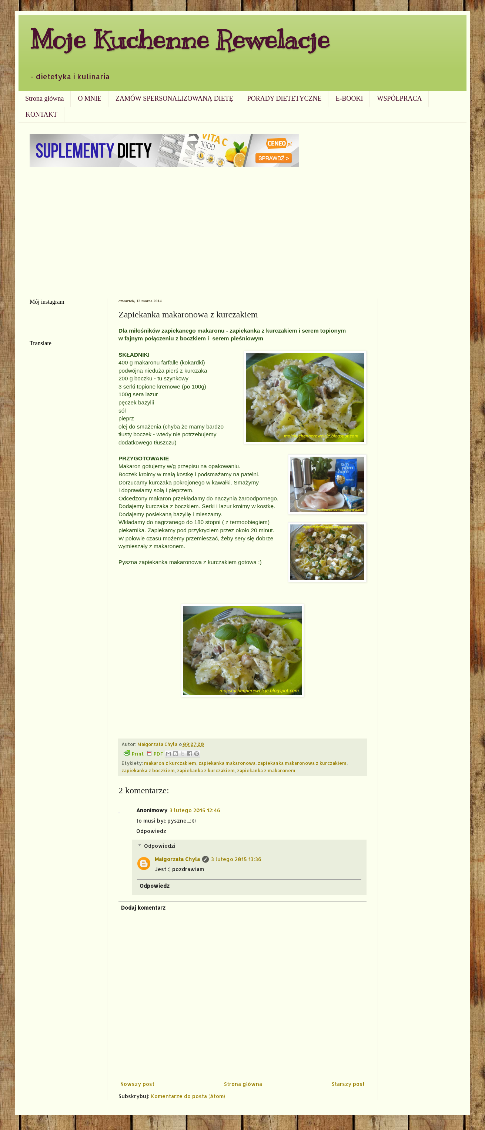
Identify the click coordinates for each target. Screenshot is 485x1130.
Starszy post (348, 1084)
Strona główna (44, 98)
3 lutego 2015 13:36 (236, 859)
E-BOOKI (349, 98)
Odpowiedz (151, 831)
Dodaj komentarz (143, 907)
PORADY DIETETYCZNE (284, 98)
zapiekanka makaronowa (226, 763)
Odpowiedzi (159, 846)
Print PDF (143, 753)
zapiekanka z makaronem (266, 770)
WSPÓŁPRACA (399, 98)
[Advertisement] (242, 232)
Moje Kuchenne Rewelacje (180, 39)
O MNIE (89, 98)
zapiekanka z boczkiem (148, 770)
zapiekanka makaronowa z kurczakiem (302, 763)
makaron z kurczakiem (170, 763)
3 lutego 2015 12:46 (195, 810)
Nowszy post (137, 1084)
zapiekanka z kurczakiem (206, 770)
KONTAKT (41, 114)
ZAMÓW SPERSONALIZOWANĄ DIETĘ (174, 98)
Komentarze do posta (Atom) (188, 1096)
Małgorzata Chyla (177, 859)
